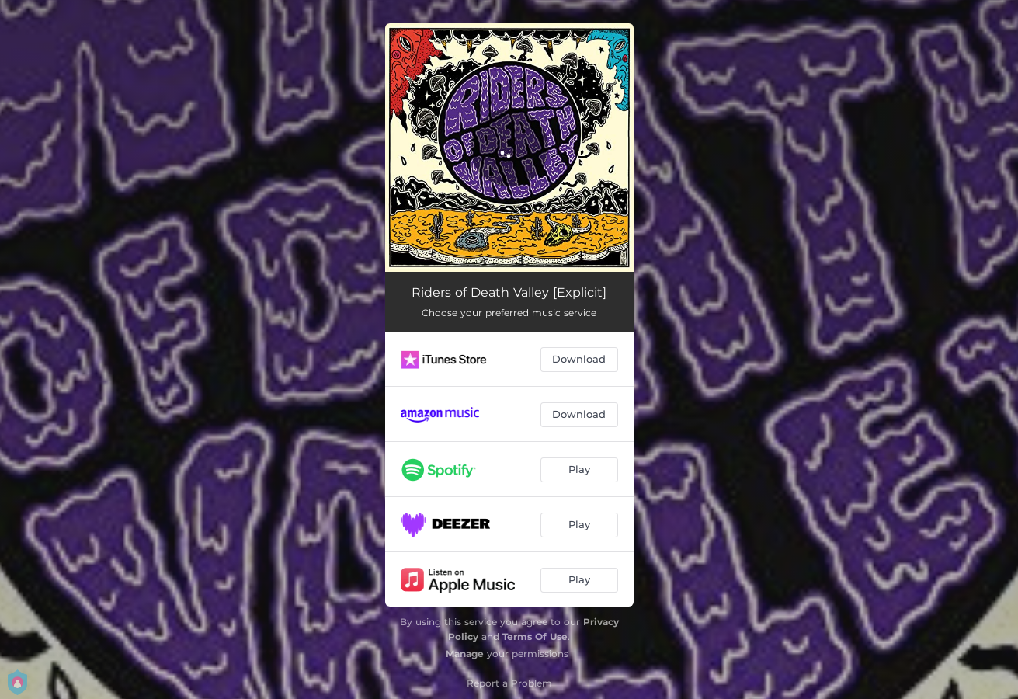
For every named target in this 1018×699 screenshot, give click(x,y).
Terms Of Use (535, 636)
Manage (465, 653)
